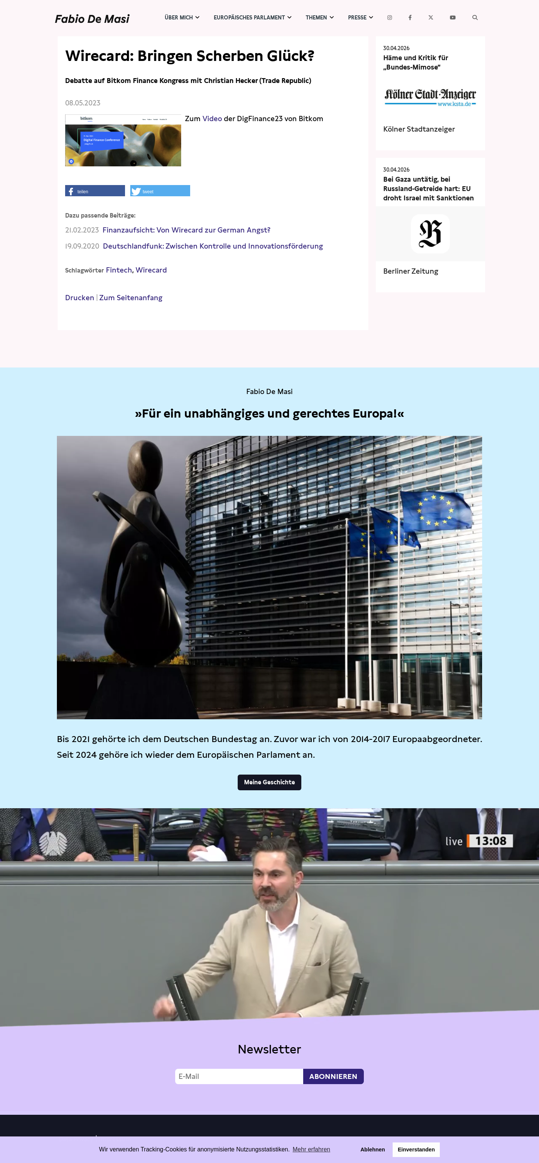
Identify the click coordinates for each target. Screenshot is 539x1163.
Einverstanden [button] (416, 1150)
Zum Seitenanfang (130, 297)
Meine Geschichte (269, 782)
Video (212, 118)
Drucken (79, 297)
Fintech (119, 270)
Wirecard (151, 270)
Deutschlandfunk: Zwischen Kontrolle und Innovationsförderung (213, 246)
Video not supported (269, 959)
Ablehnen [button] (372, 1150)
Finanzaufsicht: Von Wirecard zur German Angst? (187, 230)
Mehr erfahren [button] (312, 1149)
